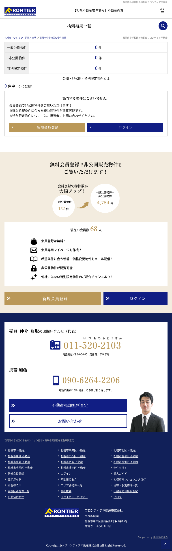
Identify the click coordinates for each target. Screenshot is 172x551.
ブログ (118, 497)
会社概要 (66, 491)
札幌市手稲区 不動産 (20, 468)
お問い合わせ (16, 497)
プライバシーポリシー (74, 497)
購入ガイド (120, 474)
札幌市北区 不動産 (125, 450)
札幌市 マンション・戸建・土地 (20, 37)
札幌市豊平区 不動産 (126, 456)
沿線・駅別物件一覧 (126, 485)
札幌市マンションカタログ (130, 479)
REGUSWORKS (160, 537)
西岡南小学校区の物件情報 (52, 37)
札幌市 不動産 (16, 450)
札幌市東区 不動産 (19, 456)
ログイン (66, 474)
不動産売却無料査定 (126, 491)
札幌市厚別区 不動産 (126, 462)
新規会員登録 (16, 474)
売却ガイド (14, 479)
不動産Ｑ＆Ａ (69, 479)
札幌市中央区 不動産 (73, 450)
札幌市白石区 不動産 (73, 456)
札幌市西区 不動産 (72, 462)
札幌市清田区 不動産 (73, 468)
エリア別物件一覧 (71, 485)
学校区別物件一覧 (18, 491)
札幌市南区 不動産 (19, 462)
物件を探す (120, 468)
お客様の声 (14, 485)
